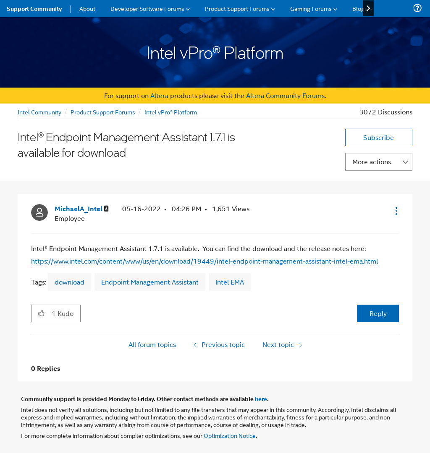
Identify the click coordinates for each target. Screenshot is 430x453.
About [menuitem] (87, 8)
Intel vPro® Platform (170, 111)
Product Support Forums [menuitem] (237, 8)
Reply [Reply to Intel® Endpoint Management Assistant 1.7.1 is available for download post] (378, 313)
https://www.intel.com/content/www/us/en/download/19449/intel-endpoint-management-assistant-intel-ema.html (204, 261)
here (261, 398)
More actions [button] (371, 161)
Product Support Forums (103, 111)
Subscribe (378, 137)
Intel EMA (229, 282)
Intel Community (39, 111)
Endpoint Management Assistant (150, 282)
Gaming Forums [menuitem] (311, 8)
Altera (159, 95)
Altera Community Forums (285, 95)
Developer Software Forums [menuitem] (147, 8)
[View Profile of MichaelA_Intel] (82, 209)
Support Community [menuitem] (34, 8)
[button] (395, 210)
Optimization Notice (230, 435)
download (69, 282)
